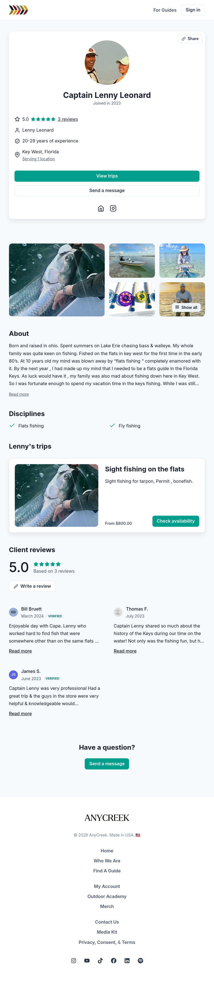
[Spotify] (140, 960)
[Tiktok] (100, 960)
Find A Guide (107, 871)
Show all (186, 307)
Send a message (107, 190)
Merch (107, 906)
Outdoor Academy (107, 896)
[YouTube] (87, 960)
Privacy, (87, 942)
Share (190, 38)
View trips (107, 176)
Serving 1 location (38, 158)
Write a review (32, 586)
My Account (107, 886)
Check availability (176, 521)
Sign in (193, 10)
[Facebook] (113, 960)
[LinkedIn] (127, 960)
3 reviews (68, 119)
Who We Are (107, 861)
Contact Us (107, 922)
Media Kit (107, 932)
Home (107, 850)
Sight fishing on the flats (144, 469)
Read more (19, 394)
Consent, (107, 942)
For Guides (164, 10)
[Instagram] (73, 960)
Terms (128, 942)
